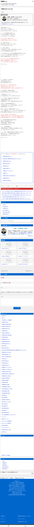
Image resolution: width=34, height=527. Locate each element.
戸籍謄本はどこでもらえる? (7, 170)
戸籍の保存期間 (4, 397)
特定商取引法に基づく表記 (6, 429)
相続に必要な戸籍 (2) (6, 212)
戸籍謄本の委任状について (7, 156)
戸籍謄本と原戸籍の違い (7, 180)
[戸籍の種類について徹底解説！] (17, 446)
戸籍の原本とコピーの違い (6, 401)
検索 (32, 473)
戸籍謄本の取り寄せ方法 (6, 343)
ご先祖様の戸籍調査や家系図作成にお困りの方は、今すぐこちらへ (13, 196)
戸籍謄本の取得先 (5, 337)
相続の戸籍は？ (4, 345)
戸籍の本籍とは (4, 358)
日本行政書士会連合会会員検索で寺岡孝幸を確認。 (17, 494)
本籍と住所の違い (5, 403)
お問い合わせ (4, 431)
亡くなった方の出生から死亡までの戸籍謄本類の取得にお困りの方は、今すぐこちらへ (17, 191)
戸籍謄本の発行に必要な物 (23, 264)
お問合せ (12, 4)
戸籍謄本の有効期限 (5, 380)
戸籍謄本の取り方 (5, 264)
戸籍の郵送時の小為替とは (6, 386)
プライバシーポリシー (5, 427)
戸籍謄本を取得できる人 (7, 161)
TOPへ (25, 526)
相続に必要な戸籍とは (6, 163)
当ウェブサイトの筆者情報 (6, 423)
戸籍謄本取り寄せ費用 (5, 384)
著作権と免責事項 (5, 425)
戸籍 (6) (4, 204)
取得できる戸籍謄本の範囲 (6, 356)
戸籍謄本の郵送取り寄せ (6, 341)
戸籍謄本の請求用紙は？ (6, 256)
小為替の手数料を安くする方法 (7, 388)
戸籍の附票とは (4, 395)
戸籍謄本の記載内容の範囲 (6, 324)
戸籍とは (3, 317)
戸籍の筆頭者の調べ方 (5, 408)
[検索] (32, 221)
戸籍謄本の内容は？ (5, 322)
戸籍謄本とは (3, 1)
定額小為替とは (4, 410)
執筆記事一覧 (30, 235)
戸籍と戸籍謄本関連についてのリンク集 (8, 414)
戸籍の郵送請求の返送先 (6, 393)
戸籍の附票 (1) (5, 206)
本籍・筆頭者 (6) (6, 210)
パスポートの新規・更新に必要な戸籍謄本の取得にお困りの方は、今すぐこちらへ (16, 198)
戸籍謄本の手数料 (5, 382)
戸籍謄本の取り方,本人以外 (6, 352)
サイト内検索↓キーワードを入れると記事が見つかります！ (9, 472)
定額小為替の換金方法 (5, 412)
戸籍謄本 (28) (5, 208)
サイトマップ (4, 416)
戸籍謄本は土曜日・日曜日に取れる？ (9, 175)
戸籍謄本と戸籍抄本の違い (6, 326)
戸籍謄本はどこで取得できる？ (7, 369)
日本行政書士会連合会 (22, 232)
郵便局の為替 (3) (4, 468)
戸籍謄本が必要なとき (6, 168)
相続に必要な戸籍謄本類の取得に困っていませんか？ (12, 158)
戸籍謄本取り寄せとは (5, 339)
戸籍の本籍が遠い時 (5, 360)
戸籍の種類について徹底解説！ (6, 455)
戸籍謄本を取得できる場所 (6, 371)
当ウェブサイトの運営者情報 (7, 421)
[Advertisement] (9, 71)
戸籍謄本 (2, 12)
